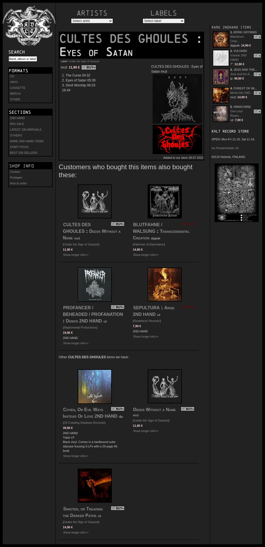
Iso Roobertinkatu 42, (225, 148)
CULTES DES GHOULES (127, 38)
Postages (16, 177)
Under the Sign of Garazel (84, 61)
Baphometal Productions (80, 327)
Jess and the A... (241, 74)
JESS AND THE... (245, 69)
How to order (18, 183)
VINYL (14, 82)
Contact (15, 171)
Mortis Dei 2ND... (241, 92)
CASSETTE (17, 87)
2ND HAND (17, 118)
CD (12, 76)
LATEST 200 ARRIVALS (25, 129)
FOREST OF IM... (245, 88)
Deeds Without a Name (154, 409)
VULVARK (240, 51)
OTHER (15, 99)
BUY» (90, 67)
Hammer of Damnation (149, 244)
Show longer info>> (75, 254)
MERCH (15, 93)
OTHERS (16, 135)
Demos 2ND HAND (84, 321)
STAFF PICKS (19, 147)
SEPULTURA (146, 307)
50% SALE (17, 123)
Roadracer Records (146, 320)
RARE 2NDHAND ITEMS (231, 27)
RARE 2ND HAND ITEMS (27, 141)
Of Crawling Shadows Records (84, 422)
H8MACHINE (242, 106)
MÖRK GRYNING (245, 32)
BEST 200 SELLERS (23, 152)
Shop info (21, 165)
